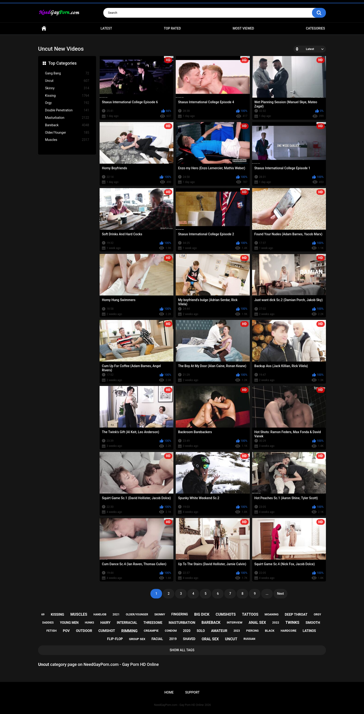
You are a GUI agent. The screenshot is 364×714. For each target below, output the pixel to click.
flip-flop (115, 639)
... (267, 593)
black (269, 630)
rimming (129, 631)
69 (43, 614)
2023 (237, 630)
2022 (275, 622)
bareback (211, 622)
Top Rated (172, 28)
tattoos (250, 614)
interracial (127, 622)
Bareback (67, 125)
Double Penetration (67, 110)
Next (280, 593)
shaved (189, 639)
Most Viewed (243, 28)
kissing (57, 614)
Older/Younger (67, 133)
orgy (317, 614)
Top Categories (62, 63)
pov (66, 631)
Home (44, 28)
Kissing (67, 96)
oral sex (210, 639)
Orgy (67, 103)
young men (69, 622)
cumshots (226, 614)
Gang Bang (67, 73)
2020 (186, 631)
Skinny (67, 88)
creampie (151, 630)
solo (201, 631)
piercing (252, 630)
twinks (292, 622)
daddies (48, 622)
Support (192, 692)
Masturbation (67, 118)
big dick (202, 614)
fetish (51, 630)
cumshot (106, 631)
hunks (89, 622)
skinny (159, 614)
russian (249, 639)
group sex (137, 639)
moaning (272, 614)
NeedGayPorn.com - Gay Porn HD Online (179, 705)
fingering (179, 614)
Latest (106, 28)
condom (171, 630)
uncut (231, 639)
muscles (78, 614)
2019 (173, 639)
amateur (219, 631)
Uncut (67, 81)
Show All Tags (182, 650)
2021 (116, 614)
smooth (313, 623)
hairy (105, 623)
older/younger (137, 614)
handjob (100, 614)
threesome (152, 622)
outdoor (84, 631)
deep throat (296, 614)
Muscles (67, 140)
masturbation (182, 623)
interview (234, 622)
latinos (309, 631)
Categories (315, 28)
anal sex (257, 622)
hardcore (288, 630)
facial (157, 639)
